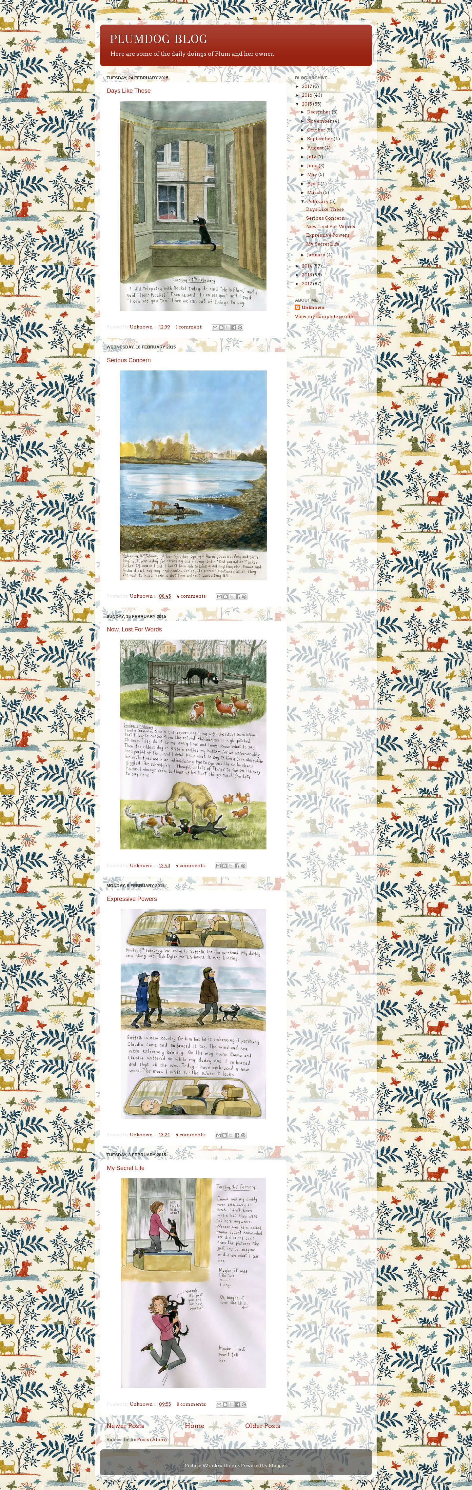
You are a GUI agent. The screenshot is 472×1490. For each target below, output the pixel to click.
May (312, 174)
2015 (307, 104)
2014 (307, 265)
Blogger (277, 1465)
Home (195, 1426)
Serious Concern (129, 360)
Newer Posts (125, 1426)
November (320, 121)
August (315, 147)
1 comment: (189, 326)
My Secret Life (126, 1168)
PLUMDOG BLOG (158, 39)
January (316, 254)
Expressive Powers (132, 899)
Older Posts (262, 1426)
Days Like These (129, 91)
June (313, 165)
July (312, 156)
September (320, 138)
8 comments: (192, 1404)
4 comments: (192, 596)
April (314, 183)
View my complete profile (325, 316)
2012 (307, 283)
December (319, 111)
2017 (307, 86)
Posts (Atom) (152, 1439)
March (315, 192)
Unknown (313, 307)
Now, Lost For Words (134, 629)
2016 (307, 95)
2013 (307, 274)
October (316, 129)
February (318, 201)
